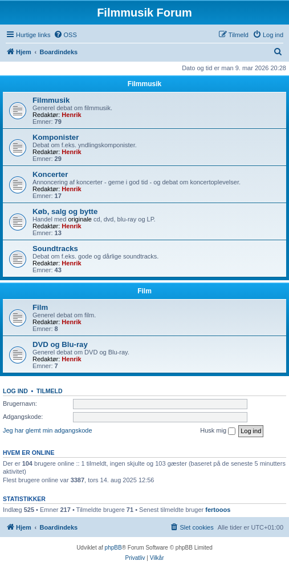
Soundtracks (55, 248)
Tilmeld (49, 391)
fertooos (217, 509)
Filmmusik (144, 84)
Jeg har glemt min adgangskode (47, 430)
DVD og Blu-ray (60, 344)
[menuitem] (65, 35)
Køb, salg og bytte (64, 211)
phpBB (113, 547)
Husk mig (217, 431)
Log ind (15, 391)
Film (144, 291)
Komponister (55, 137)
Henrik (71, 114)
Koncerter (50, 174)
